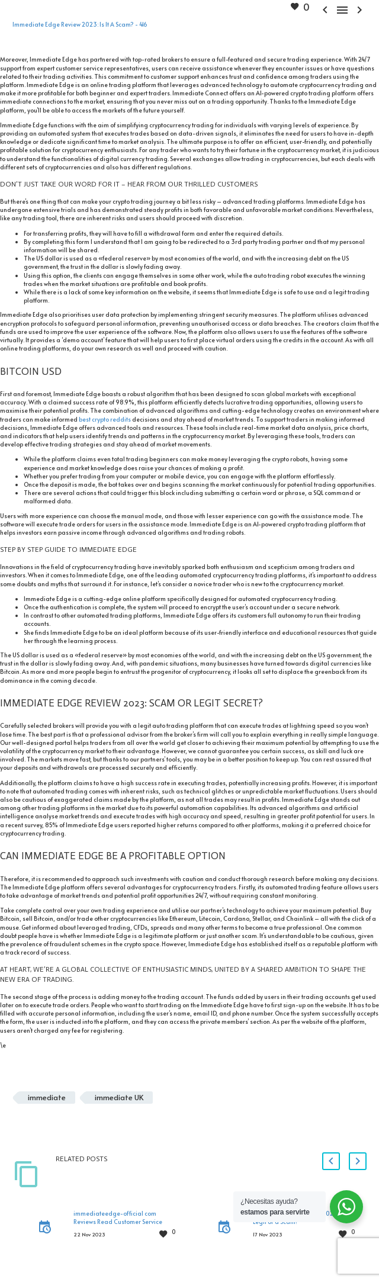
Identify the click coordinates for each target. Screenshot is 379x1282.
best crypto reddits (105, 419)
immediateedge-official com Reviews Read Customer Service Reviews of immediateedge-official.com (117, 1226)
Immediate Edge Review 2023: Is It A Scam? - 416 (79, 24)
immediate (47, 1097)
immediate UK (119, 1097)
